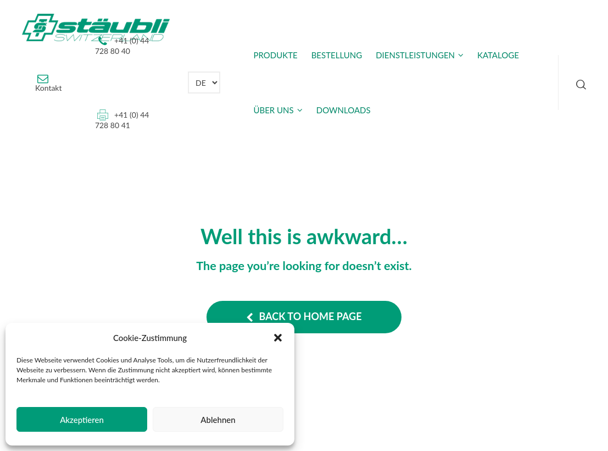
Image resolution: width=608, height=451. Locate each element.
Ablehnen (217, 420)
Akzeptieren (82, 420)
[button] (277, 337)
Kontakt (48, 87)
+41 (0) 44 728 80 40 (122, 46)
